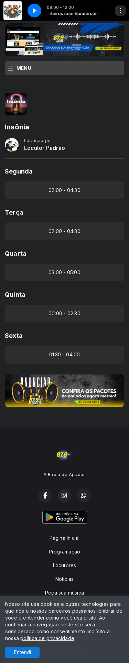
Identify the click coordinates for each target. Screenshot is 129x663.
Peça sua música (64, 593)
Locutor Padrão (44, 148)
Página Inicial (65, 538)
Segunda (19, 171)
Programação (64, 551)
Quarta (15, 253)
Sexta (14, 335)
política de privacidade (47, 638)
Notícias (64, 579)
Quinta (15, 294)
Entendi (22, 652)
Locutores (64, 565)
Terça (14, 212)
